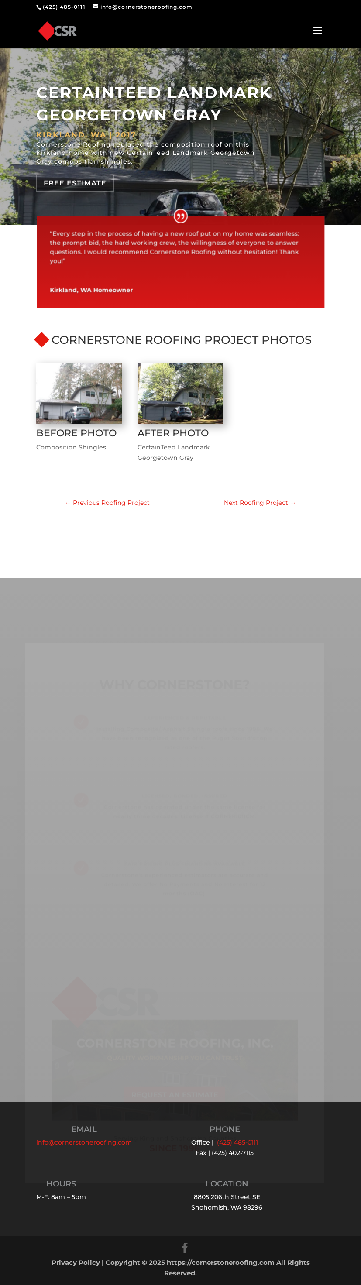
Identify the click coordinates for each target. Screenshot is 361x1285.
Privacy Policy (76, 1262)
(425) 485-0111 (64, 6)
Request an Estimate (174, 1103)
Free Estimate (75, 183)
